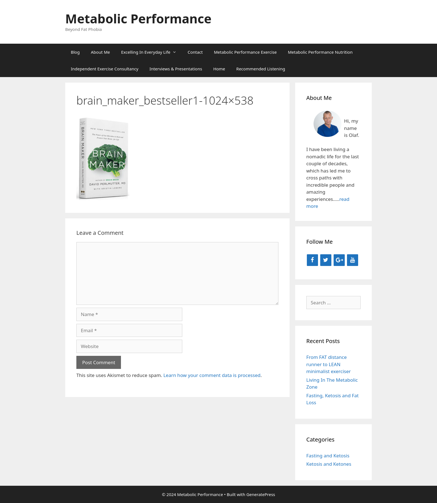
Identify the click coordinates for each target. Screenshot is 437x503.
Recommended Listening (260, 68)
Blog (75, 52)
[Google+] (339, 260)
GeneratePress (260, 494)
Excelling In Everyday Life (151, 52)
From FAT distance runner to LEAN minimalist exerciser (328, 364)
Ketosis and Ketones (328, 464)
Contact (195, 52)
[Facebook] (312, 260)
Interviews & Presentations (175, 68)
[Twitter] (325, 260)
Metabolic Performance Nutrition (320, 52)
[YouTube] (352, 260)
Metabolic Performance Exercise (245, 52)
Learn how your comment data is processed (212, 375)
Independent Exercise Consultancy (104, 68)
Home (219, 68)
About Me (100, 52)
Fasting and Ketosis (327, 455)
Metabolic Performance (138, 18)
